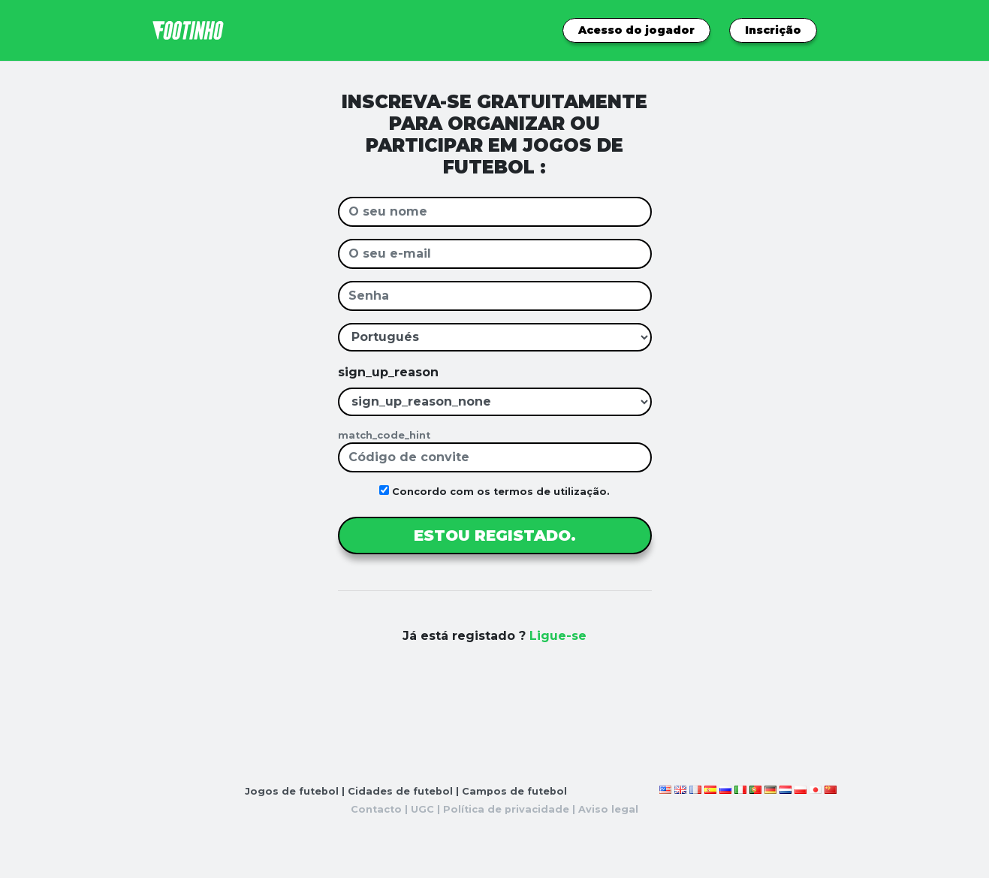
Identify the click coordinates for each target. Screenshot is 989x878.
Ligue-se (557, 636)
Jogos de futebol (292, 791)
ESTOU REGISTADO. (495, 535)
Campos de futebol (514, 791)
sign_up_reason (388, 372)
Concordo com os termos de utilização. (494, 491)
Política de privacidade (506, 809)
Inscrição (773, 30)
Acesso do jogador (636, 30)
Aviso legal (608, 809)
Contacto (376, 809)
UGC (422, 809)
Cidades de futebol (400, 791)
